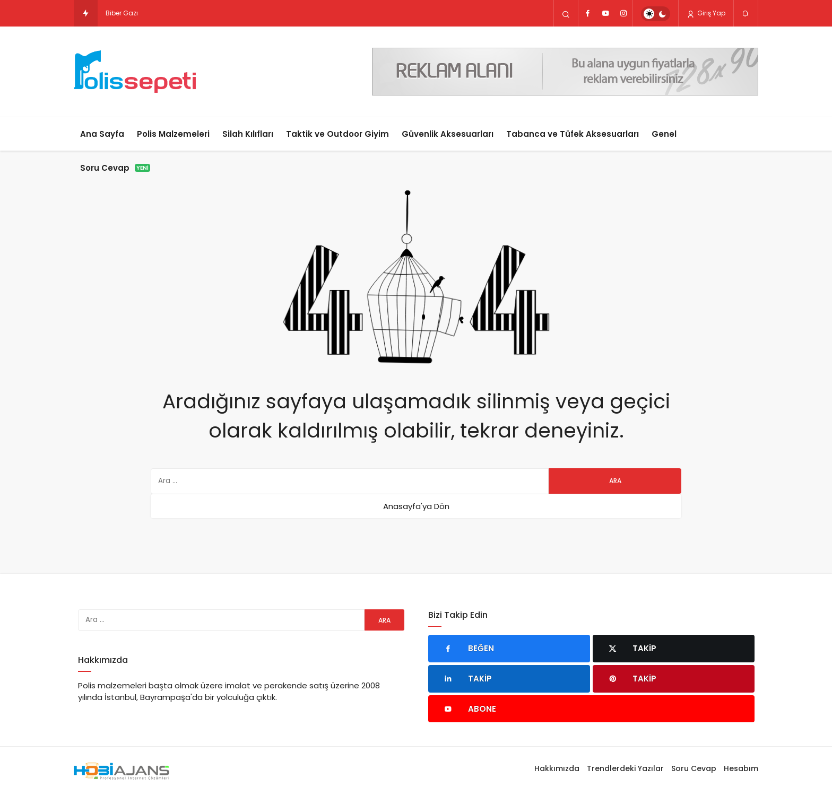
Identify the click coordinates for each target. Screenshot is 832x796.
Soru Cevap (115, 167)
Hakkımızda (556, 768)
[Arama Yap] (566, 14)
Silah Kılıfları (247, 133)
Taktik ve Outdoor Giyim (337, 133)
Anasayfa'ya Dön (416, 506)
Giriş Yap (706, 13)
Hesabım (741, 768)
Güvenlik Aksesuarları (447, 133)
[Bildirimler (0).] (746, 14)
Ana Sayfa (102, 133)
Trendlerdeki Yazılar (625, 768)
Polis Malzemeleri (173, 133)
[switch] (655, 13)
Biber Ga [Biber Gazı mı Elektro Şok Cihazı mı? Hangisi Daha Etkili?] (119, 13)
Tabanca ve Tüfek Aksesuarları (572, 133)
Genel (664, 133)
